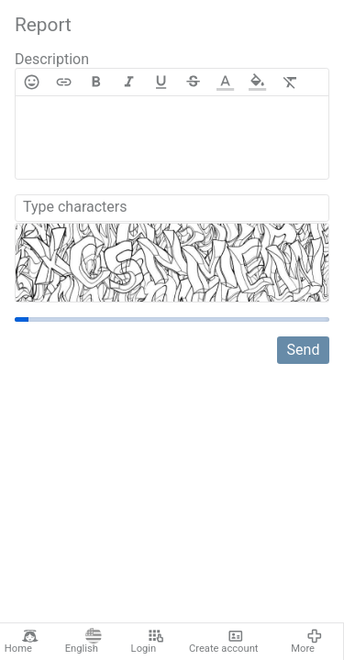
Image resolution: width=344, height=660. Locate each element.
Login (147, 641)
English (83, 641)
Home (22, 641)
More (307, 641)
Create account (224, 641)
